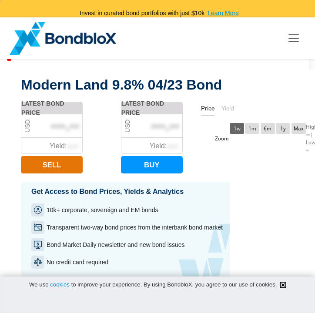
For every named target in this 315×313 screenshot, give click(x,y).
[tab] (207, 110)
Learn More (223, 13)
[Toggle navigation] (293, 38)
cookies (60, 284)
